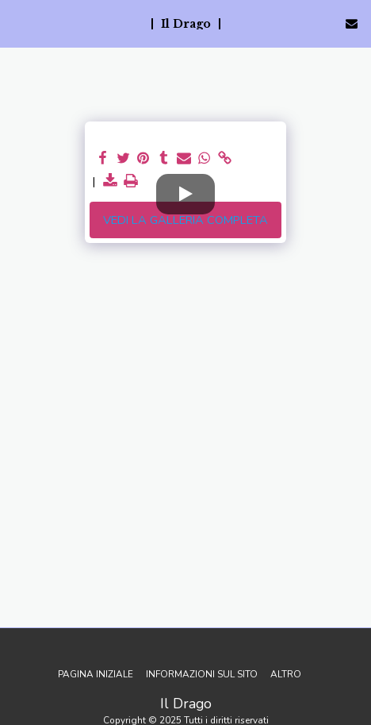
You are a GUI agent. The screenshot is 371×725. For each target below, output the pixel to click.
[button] (17, 22)
